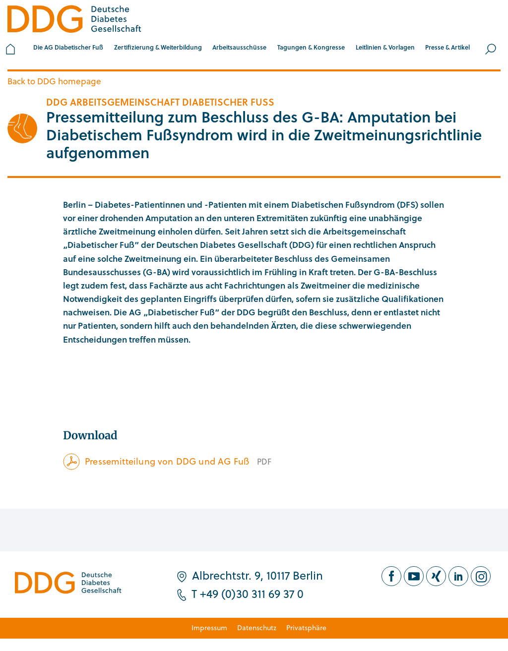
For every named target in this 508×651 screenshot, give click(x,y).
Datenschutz (256, 627)
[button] (68, 49)
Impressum (209, 627)
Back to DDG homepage (54, 81)
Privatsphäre (306, 627)
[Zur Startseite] (74, 20)
